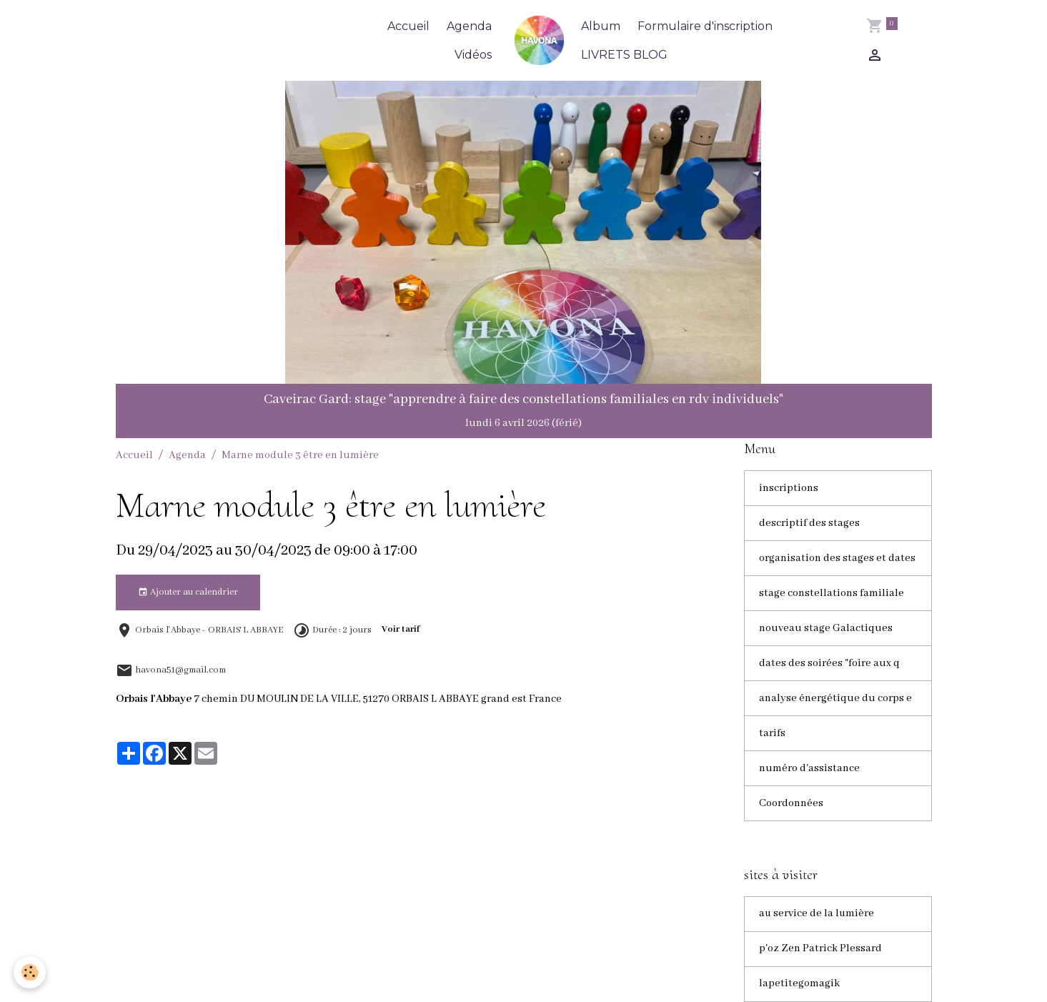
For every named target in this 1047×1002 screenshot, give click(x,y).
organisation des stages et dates (837, 558)
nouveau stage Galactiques (826, 628)
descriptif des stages (809, 523)
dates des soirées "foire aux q (829, 663)
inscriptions (788, 488)
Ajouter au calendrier (188, 592)
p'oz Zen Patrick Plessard (820, 949)
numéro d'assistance (809, 768)
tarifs (772, 733)
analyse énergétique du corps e (835, 698)
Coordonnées (791, 803)
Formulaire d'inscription (705, 26)
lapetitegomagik (799, 984)
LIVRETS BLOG (624, 54)
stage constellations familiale (831, 593)
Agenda (469, 26)
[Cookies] (30, 972)
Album (600, 26)
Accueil (408, 26)
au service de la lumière (817, 914)
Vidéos (473, 54)
